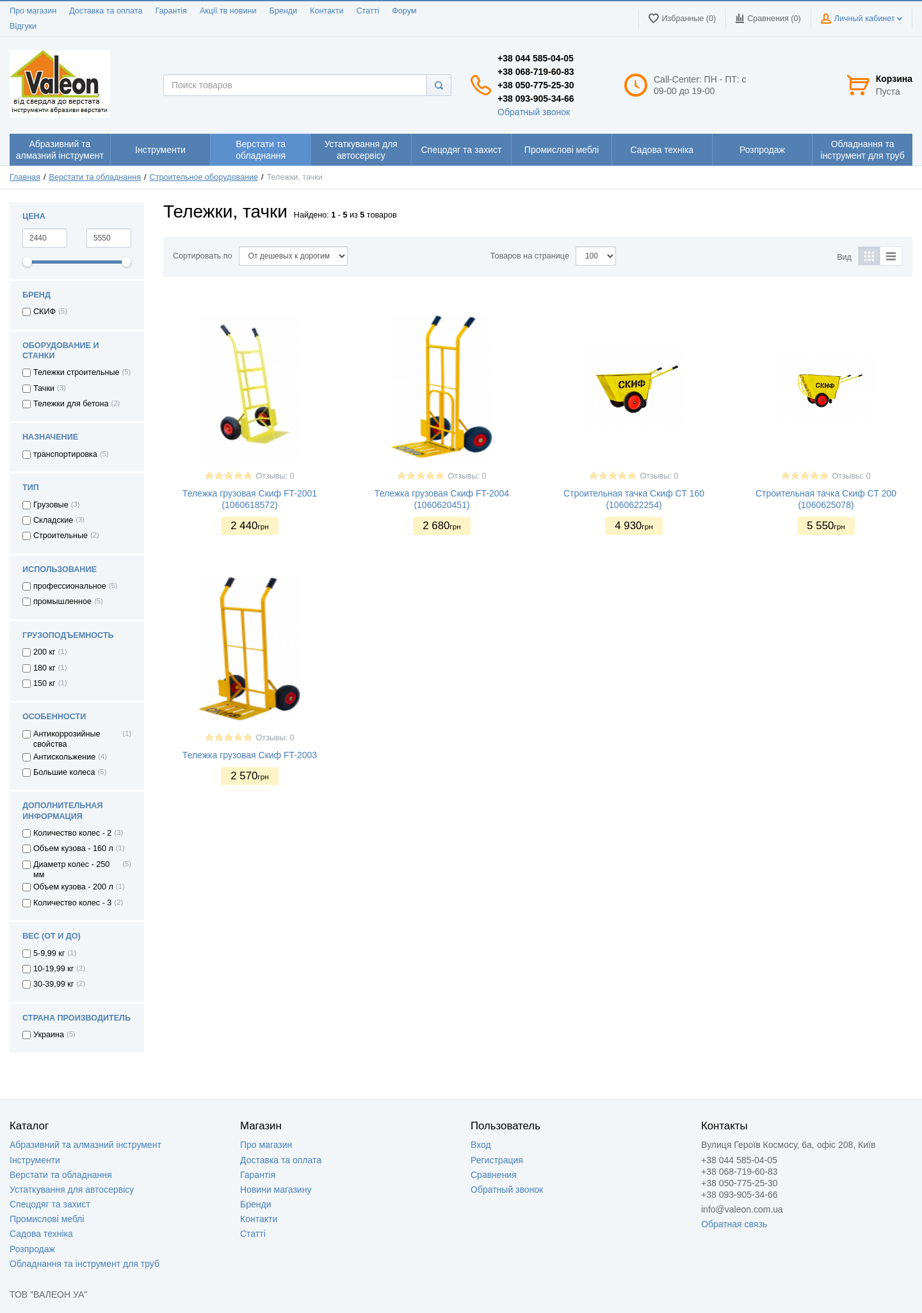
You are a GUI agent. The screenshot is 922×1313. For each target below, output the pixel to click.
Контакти (326, 10)
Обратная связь (734, 1224)
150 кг (44, 683)
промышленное (62, 601)
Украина (48, 1034)
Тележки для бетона (71, 403)
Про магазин (33, 10)
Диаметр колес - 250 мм (71, 869)
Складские (53, 520)
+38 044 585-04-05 (535, 58)
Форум (404, 10)
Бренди (283, 10)
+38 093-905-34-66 (535, 98)
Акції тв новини (228, 10)
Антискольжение (64, 756)
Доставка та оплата (105, 10)
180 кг (44, 668)
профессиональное (69, 586)
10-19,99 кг (53, 968)
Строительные (60, 535)
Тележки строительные (76, 372)
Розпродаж (32, 1249)
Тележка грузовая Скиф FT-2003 (249, 755)
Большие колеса (64, 772)
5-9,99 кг (49, 953)
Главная (25, 177)
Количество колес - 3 (72, 902)
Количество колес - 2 (72, 833)
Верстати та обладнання (95, 177)
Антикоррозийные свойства (67, 739)
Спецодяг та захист (50, 1204)
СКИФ (44, 311)
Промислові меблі (47, 1219)
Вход (481, 1145)
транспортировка (65, 454)
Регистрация (497, 1160)
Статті (367, 10)
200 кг (44, 652)
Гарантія (170, 10)
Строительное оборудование (204, 177)
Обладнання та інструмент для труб (84, 1264)
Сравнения (494, 1175)
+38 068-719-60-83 (535, 72)
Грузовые (51, 504)
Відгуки (23, 26)
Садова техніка (41, 1234)
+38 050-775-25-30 (535, 85)
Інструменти (35, 1160)
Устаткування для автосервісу (72, 1189)
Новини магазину (275, 1189)
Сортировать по (202, 255)
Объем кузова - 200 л (73, 886)
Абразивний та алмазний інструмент (85, 1145)
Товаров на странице (529, 255)
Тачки (43, 388)
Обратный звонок (533, 112)
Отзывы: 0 (274, 476)
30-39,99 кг (53, 984)
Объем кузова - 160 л (73, 848)
